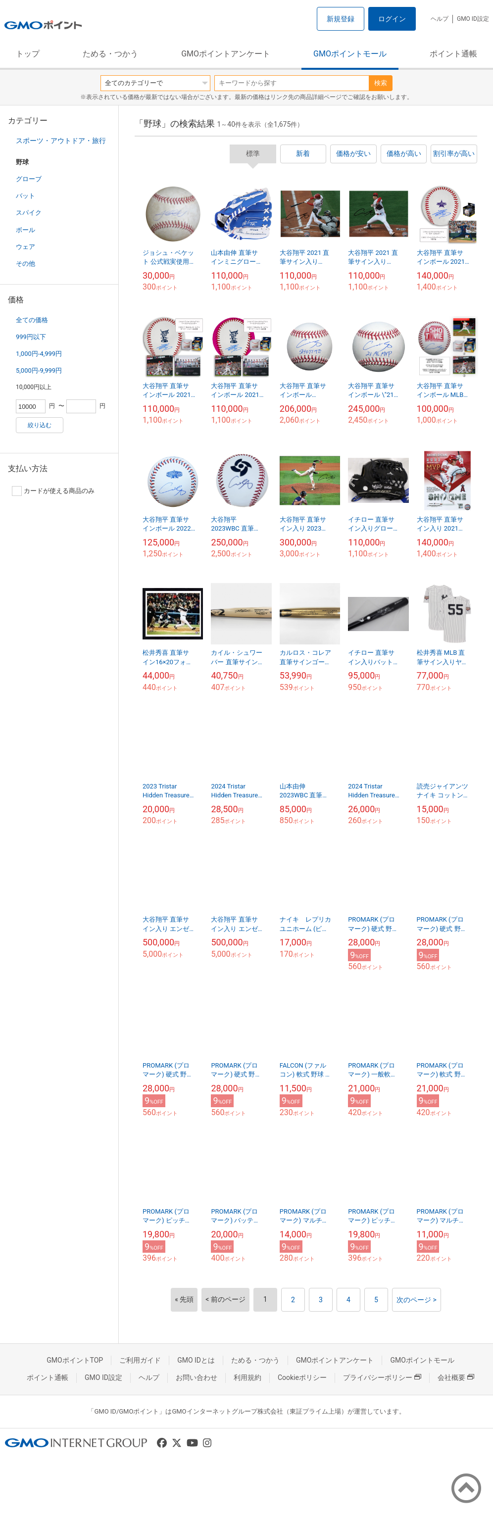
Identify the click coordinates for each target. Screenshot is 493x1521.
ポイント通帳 (453, 53)
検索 (380, 83)
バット (25, 195)
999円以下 (31, 337)
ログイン (392, 19)
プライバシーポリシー (382, 1377)
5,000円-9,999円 (39, 370)
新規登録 (340, 19)
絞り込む (39, 425)
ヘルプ (439, 18)
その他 (25, 263)
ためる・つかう (110, 53)
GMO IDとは (196, 1360)
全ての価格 (32, 320)
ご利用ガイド (140, 1360)
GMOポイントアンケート (225, 53)
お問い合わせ (196, 1377)
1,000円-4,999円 (39, 353)
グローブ (29, 179)
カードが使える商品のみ (53, 491)
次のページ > (416, 1300)
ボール (25, 230)
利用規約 (247, 1377)
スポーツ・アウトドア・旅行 (61, 141)
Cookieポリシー (302, 1377)
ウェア (25, 246)
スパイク (29, 212)
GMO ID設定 (473, 18)
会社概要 (456, 1377)
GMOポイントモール (350, 53)
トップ (28, 53)
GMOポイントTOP (75, 1360)
